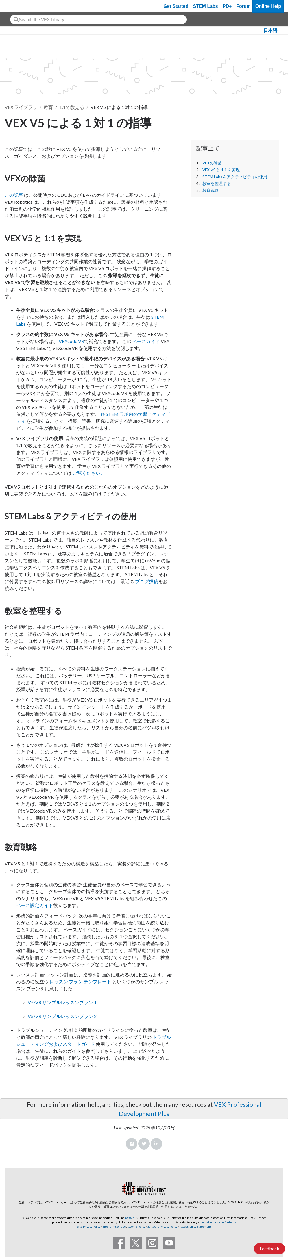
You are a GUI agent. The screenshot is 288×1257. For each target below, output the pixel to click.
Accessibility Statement (195, 1226)
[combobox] (98, 19)
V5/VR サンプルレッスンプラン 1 (62, 1002)
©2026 (129, 1217)
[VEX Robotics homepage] (16, 6)
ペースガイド (146, 341)
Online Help (268, 6)
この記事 (14, 195)
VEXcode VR (71, 341)
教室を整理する (216, 183)
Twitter (144, 1144)
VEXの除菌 (212, 163)
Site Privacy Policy (88, 1226)
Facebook (131, 1144)
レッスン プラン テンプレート (80, 981)
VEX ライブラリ (21, 107)
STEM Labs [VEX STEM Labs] (205, 6)
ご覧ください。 (89, 473)
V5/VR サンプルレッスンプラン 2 (62, 1016)
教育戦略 (210, 190)
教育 (48, 107)
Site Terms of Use (114, 1226)
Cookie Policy (136, 1226)
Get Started (175, 6)
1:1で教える (71, 107)
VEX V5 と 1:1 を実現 (221, 170)
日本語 (270, 30)
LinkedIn (156, 1144)
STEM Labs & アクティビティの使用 (234, 177)
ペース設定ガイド (34, 905)
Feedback (269, 1248)
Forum (243, 6)
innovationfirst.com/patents (218, 1222)
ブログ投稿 (146, 581)
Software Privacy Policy (162, 1226)
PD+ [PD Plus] (227, 6)
